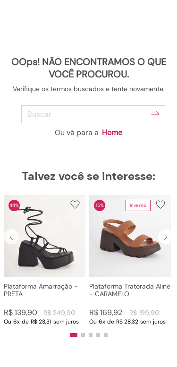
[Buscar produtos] (155, 114)
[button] (44, 260)
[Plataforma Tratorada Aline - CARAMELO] (130, 260)
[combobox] (88, 114)
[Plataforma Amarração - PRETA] (44, 260)
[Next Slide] (165, 236)
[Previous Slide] (11, 236)
